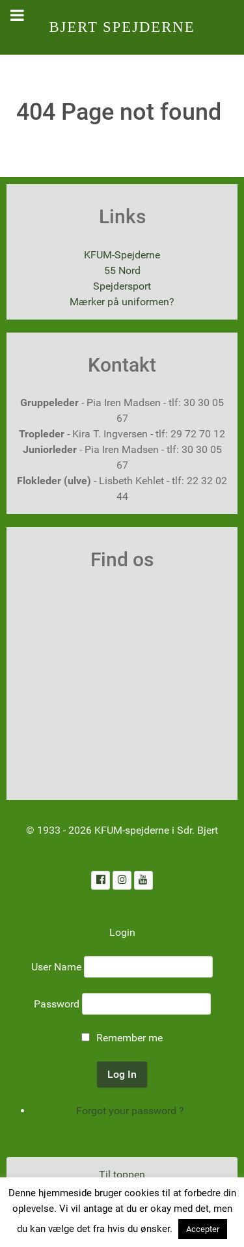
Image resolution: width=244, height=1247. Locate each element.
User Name (56, 967)
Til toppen (122, 1174)
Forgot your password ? (130, 1110)
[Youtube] (143, 880)
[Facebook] (100, 880)
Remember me (129, 1038)
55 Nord (122, 270)
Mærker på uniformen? (122, 301)
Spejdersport (122, 286)
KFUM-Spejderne (122, 255)
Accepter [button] (202, 1229)
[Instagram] (122, 880)
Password (56, 1004)
